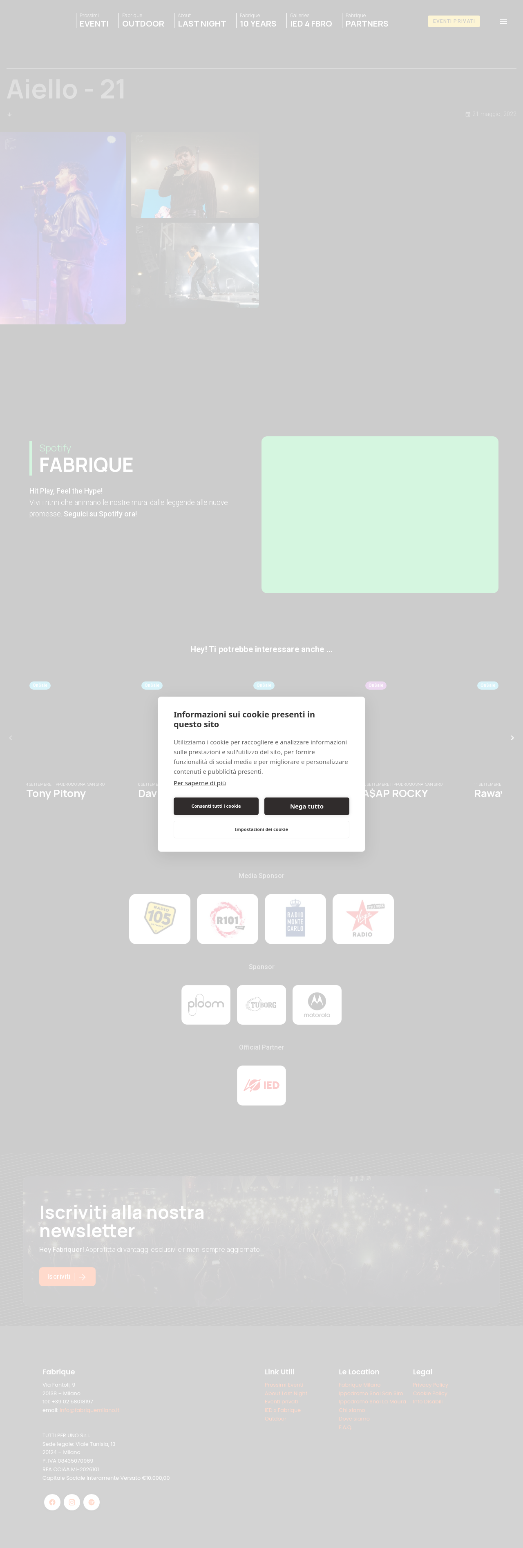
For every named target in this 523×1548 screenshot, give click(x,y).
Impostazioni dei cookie (261, 829)
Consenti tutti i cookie (216, 806)
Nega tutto (307, 806)
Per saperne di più (200, 783)
